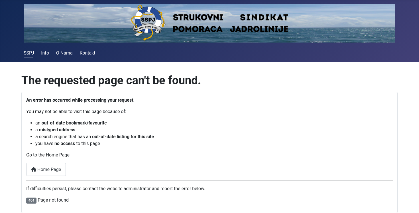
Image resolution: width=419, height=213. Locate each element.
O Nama (64, 53)
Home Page (46, 169)
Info (45, 53)
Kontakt (87, 53)
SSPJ (29, 53)
